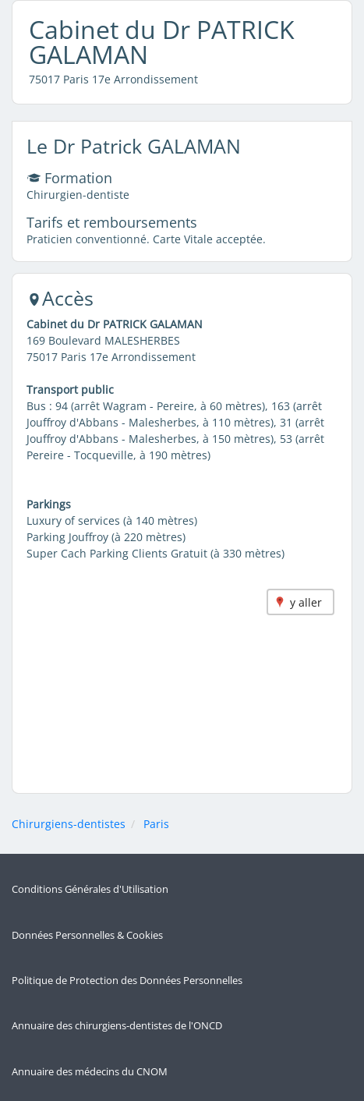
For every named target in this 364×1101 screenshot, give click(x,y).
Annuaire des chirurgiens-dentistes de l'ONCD (117, 1025)
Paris (156, 823)
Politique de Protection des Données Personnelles (127, 980)
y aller (306, 602)
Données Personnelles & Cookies (87, 935)
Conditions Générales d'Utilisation (90, 889)
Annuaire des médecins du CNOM (90, 1071)
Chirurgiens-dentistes (68, 823)
